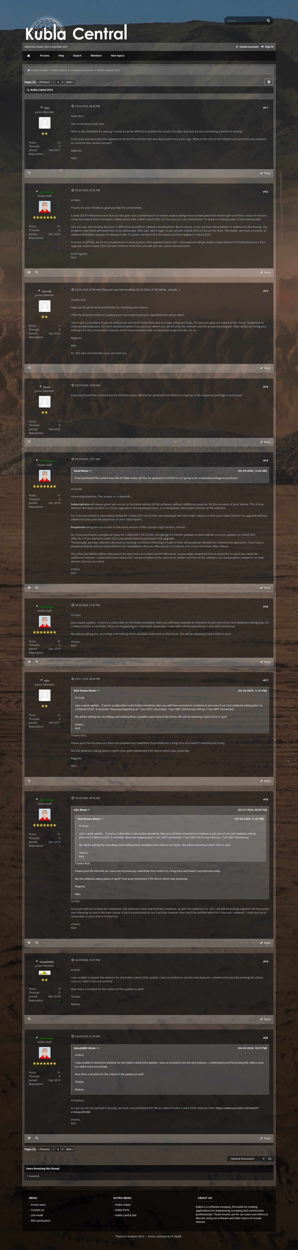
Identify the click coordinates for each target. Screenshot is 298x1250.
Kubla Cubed (59, 70)
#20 (265, 1038)
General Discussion (82, 70)
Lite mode (35, 1215)
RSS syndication (39, 1220)
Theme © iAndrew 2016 (131, 1236)
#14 (265, 387)
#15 (265, 460)
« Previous (44, 82)
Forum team (37, 1204)
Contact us (36, 1210)
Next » (69, 82)
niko (46, 108)
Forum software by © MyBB (165, 1236)
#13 (265, 291)
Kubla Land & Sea (124, 1215)
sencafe (47, 291)
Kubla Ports (120, 1210)
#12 (265, 192)
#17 (265, 680)
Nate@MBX (47, 962)
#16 (265, 606)
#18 (265, 799)
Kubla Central (39, 70)
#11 (265, 107)
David (46, 387)
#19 (265, 961)
